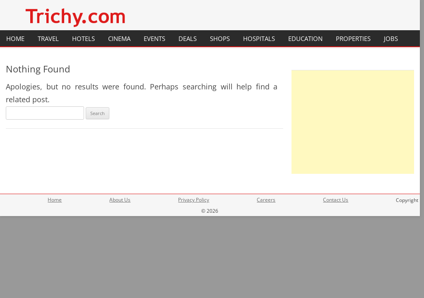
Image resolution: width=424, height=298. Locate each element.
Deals (187, 38)
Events (154, 38)
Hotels (83, 38)
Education (305, 38)
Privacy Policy (193, 199)
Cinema (119, 38)
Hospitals (259, 38)
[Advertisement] (353, 122)
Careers (266, 199)
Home (15, 38)
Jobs (391, 38)
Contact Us (335, 199)
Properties (353, 38)
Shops (220, 38)
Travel (48, 38)
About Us (119, 199)
